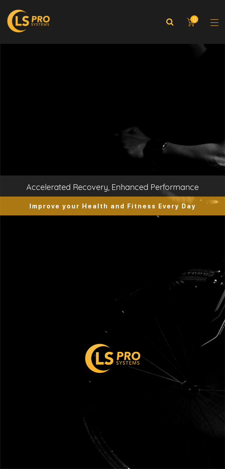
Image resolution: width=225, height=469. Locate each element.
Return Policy (112, 421)
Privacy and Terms (112, 410)
